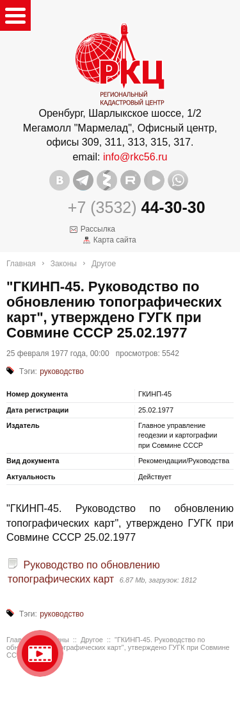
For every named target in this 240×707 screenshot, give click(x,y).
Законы (64, 263)
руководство (62, 371)
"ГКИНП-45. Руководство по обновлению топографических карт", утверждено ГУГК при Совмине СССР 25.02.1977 (118, 647)
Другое (104, 263)
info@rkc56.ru (135, 156)
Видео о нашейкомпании (40, 653)
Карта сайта (114, 239)
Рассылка (98, 229)
